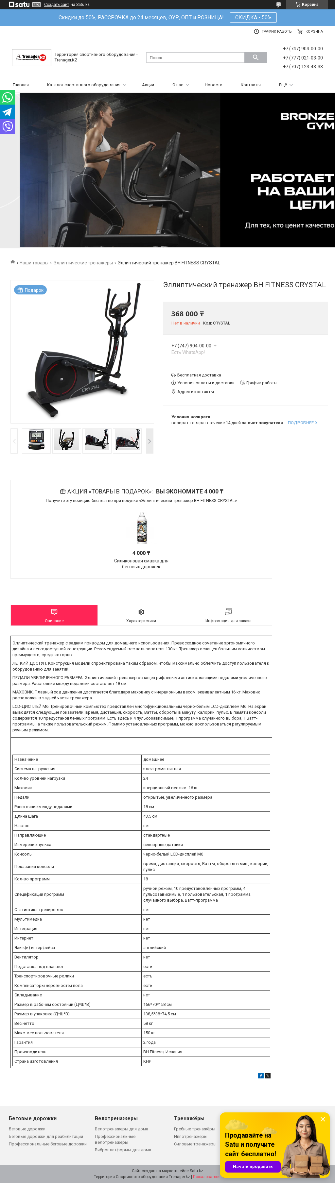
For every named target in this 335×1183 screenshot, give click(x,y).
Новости (213, 84)
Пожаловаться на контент (217, 1177)
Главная (21, 84)
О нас (177, 84)
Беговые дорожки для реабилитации (46, 1136)
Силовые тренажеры (195, 1143)
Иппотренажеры (190, 1136)
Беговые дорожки (27, 1128)
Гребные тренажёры (194, 1128)
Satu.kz (196, 1171)
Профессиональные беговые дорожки (48, 1143)
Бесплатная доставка (199, 375)
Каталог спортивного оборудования (83, 84)
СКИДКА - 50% (253, 17)
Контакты (251, 84)
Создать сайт (56, 4)
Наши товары (34, 262)
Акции (148, 84)
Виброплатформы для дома (123, 1149)
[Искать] (255, 57)
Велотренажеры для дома (121, 1128)
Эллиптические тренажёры (83, 262)
